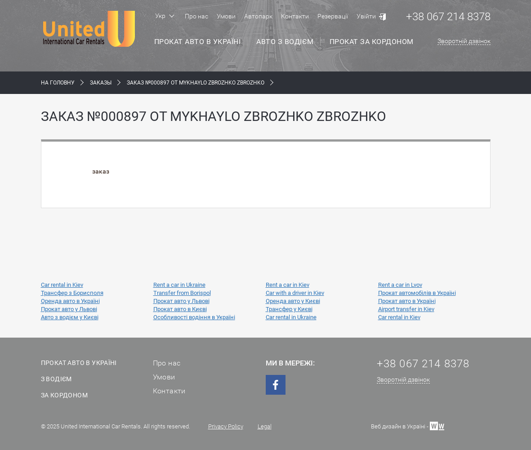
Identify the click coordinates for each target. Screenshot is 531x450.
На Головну (58, 83)
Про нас (196, 16)
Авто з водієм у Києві (69, 317)
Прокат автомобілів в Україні (417, 293)
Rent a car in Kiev (287, 284)
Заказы (101, 83)
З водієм (56, 379)
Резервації (332, 16)
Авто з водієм (285, 41)
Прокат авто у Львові (181, 301)
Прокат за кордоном (372, 41)
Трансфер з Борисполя (72, 293)
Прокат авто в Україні (197, 41)
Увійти (366, 16)
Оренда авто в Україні (70, 301)
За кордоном (64, 395)
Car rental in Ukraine (291, 317)
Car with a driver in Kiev (295, 293)
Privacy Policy (225, 426)
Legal (265, 426)
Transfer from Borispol (182, 293)
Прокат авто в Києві (180, 309)
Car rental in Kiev (62, 284)
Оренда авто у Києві (293, 301)
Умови (226, 16)
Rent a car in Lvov (400, 284)
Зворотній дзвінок (464, 41)
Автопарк (258, 16)
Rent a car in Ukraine (179, 284)
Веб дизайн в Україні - (407, 425)
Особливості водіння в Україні (194, 317)
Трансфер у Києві (289, 309)
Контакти (295, 16)
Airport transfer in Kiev (406, 309)
